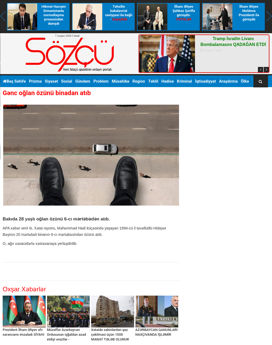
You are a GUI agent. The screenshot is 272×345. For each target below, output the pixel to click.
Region (139, 81)
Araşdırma (228, 81)
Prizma (35, 81)
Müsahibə (120, 81)
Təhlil (153, 81)
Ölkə (245, 81)
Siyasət (51, 81)
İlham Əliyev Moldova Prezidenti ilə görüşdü (249, 13)
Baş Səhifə (14, 81)
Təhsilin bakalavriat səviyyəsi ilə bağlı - (118, 13)
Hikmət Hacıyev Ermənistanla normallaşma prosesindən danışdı (53, 15)
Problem (101, 81)
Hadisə (167, 81)
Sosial (66, 81)
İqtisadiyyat (205, 81)
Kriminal (184, 81)
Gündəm (82, 81)
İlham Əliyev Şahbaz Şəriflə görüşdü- (184, 13)
